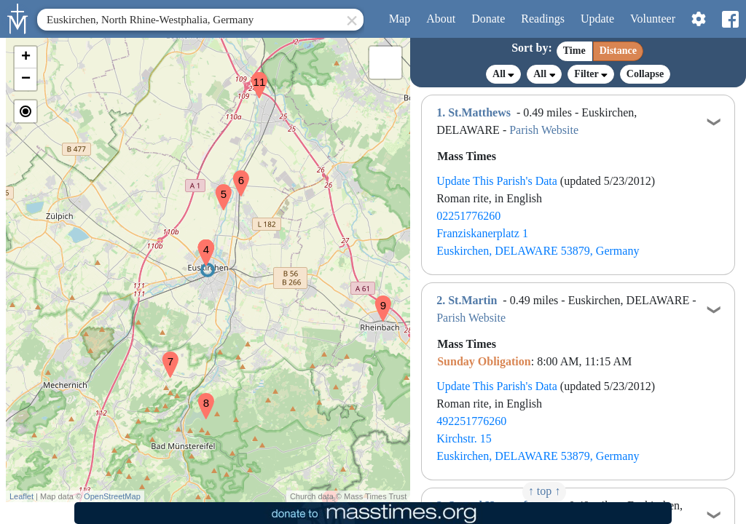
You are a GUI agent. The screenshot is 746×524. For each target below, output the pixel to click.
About (440, 18)
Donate (488, 18)
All (503, 74)
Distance (618, 50)
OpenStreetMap (112, 496)
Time (574, 50)
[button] (200, 243)
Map (399, 18)
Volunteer (652, 18)
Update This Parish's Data (496, 181)
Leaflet (21, 496)
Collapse (645, 73)
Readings (543, 18)
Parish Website (543, 130)
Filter (590, 73)
